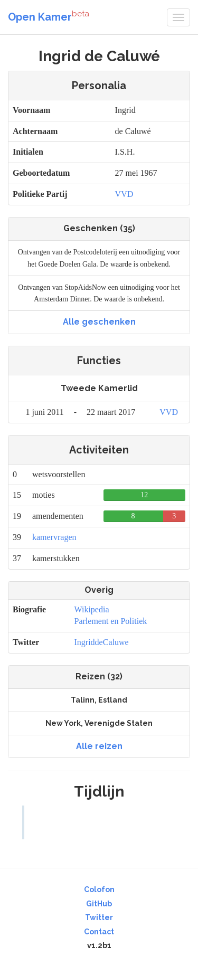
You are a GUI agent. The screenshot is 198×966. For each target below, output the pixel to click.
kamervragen (54, 537)
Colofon (99, 889)
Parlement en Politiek (110, 621)
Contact (99, 931)
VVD (124, 194)
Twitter (99, 917)
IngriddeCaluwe (101, 642)
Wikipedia (91, 609)
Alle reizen (99, 746)
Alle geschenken (99, 322)
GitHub (99, 903)
